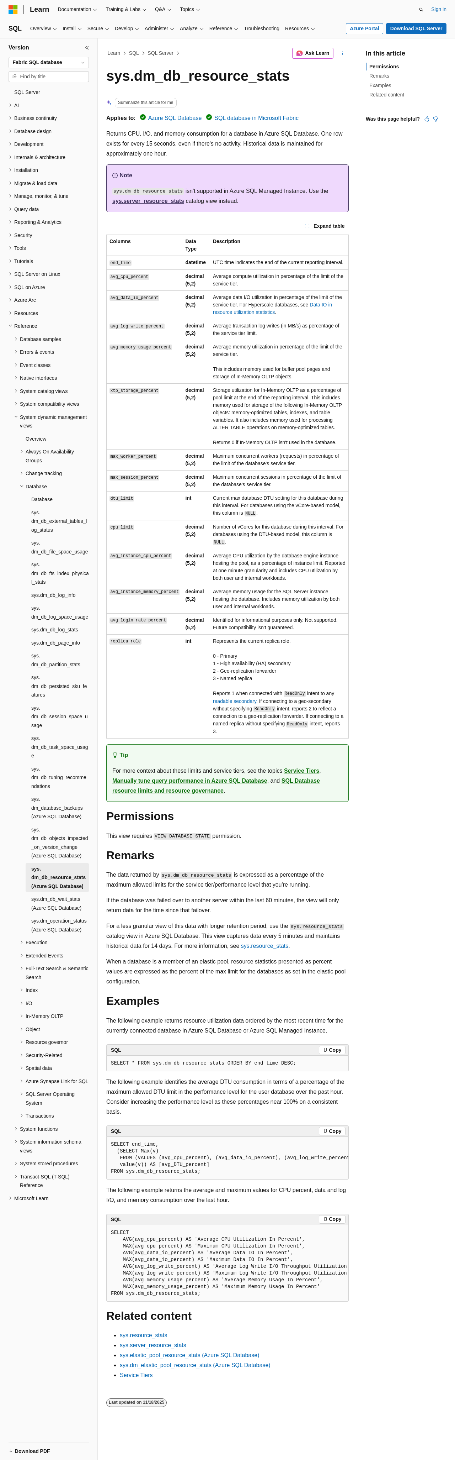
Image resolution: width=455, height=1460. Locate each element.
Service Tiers (301, 771)
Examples (380, 85)
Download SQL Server (416, 28)
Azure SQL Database (175, 118)
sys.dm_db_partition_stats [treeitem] (55, 660)
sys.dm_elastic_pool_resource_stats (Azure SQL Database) (195, 1365)
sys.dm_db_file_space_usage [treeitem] (59, 547)
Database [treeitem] (42, 499)
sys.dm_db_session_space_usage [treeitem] (59, 716)
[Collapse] (87, 47)
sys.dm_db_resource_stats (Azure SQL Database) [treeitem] (58, 877)
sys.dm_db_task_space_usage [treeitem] (59, 746)
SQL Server (160, 53)
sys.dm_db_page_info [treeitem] (55, 643)
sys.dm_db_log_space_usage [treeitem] (59, 612)
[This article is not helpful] (435, 119)
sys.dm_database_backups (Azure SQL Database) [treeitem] (57, 807)
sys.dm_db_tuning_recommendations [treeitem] (58, 777)
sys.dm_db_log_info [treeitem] (53, 595)
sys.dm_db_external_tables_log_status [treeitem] (59, 521)
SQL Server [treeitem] (27, 92)
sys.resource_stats (264, 946)
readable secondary (234, 701)
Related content (386, 95)
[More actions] (342, 53)
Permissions (384, 66)
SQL (134, 53)
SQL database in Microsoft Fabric (256, 118)
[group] (227, 1158)
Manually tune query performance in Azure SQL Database (189, 781)
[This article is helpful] (427, 119)
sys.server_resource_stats (148, 201)
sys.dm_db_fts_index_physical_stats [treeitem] (60, 573)
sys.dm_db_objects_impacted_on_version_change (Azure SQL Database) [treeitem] (59, 843)
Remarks (379, 76)
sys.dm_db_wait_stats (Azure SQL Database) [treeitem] (56, 903)
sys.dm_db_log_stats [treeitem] (54, 629)
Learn (114, 53)
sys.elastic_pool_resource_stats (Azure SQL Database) (189, 1355)
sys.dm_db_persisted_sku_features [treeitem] (59, 686)
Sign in (438, 9)
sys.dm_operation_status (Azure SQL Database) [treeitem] (59, 925)
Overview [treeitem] (36, 439)
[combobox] (49, 62)
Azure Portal (364, 28)
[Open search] (421, 9)
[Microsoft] (13, 9)
